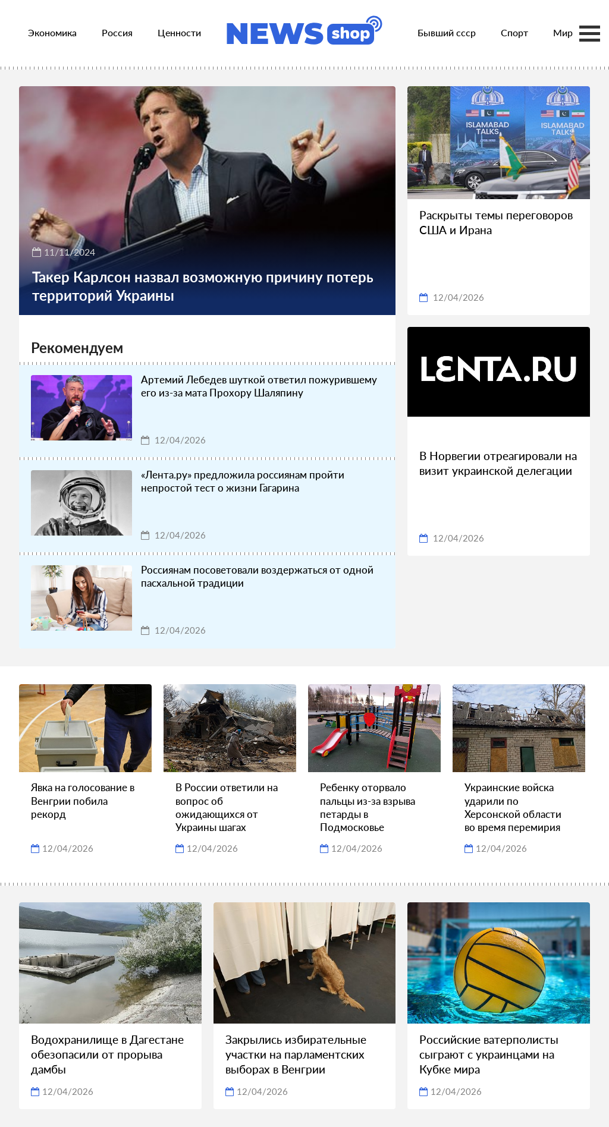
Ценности (179, 32)
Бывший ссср (446, 32)
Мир (563, 32)
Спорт (514, 32)
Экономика (52, 32)
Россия (117, 32)
